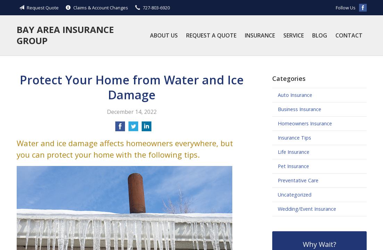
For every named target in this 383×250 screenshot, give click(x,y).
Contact (349, 35)
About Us (164, 35)
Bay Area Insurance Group (65, 35)
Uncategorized (294, 194)
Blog (319, 35)
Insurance (260, 35)
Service (293, 35)
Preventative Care (298, 180)
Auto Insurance (295, 95)
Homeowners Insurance (305, 123)
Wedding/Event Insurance (307, 209)
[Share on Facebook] (120, 128)
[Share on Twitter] (133, 128)
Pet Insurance (293, 166)
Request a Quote (211, 35)
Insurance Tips (294, 137)
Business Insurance (299, 109)
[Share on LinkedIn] (146, 128)
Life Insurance (293, 152)
